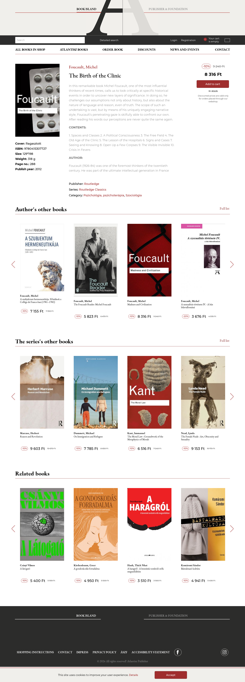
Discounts (146, 50)
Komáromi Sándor (191, 565)
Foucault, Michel (83, 67)
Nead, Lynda (188, 433)
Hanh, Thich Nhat (137, 565)
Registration (188, 40)
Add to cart (212, 84)
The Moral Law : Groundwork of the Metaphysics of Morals (145, 438)
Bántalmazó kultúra (190, 568)
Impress (82, 652)
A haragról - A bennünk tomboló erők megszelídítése (145, 570)
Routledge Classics (92, 189)
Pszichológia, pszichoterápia (103, 195)
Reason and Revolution (31, 436)
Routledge (91, 184)
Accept (170, 675)
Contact (222, 50)
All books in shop (30, 50)
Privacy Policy (104, 652)
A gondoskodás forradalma (87, 568)
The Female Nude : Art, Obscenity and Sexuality (199, 438)
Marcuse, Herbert (29, 433)
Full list (224, 208)
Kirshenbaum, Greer (85, 565)
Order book (113, 50)
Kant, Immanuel (136, 433)
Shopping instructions (35, 652)
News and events (184, 50)
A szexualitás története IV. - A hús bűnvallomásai (197, 306)
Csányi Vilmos (27, 565)
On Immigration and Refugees (88, 436)
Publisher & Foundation (168, 9)
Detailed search (109, 40)
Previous (13, 264)
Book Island (86, 9)
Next (232, 264)
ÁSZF (123, 652)
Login (173, 40)
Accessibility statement (151, 652)
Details (133, 675)
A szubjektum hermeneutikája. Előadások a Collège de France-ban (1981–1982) (40, 301)
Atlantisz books (74, 50)
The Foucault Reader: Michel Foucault (92, 304)
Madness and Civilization (139, 304)
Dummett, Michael (84, 433)
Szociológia (134, 195)
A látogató (25, 568)
